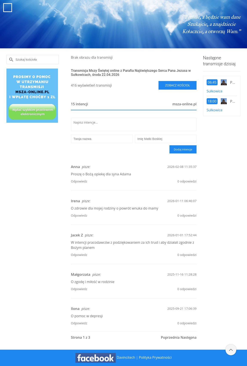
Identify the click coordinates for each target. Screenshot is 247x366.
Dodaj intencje (183, 149)
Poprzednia (170, 337)
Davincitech (126, 357)
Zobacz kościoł (177, 85)
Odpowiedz (79, 181)
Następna (188, 337)
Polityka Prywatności (155, 357)
